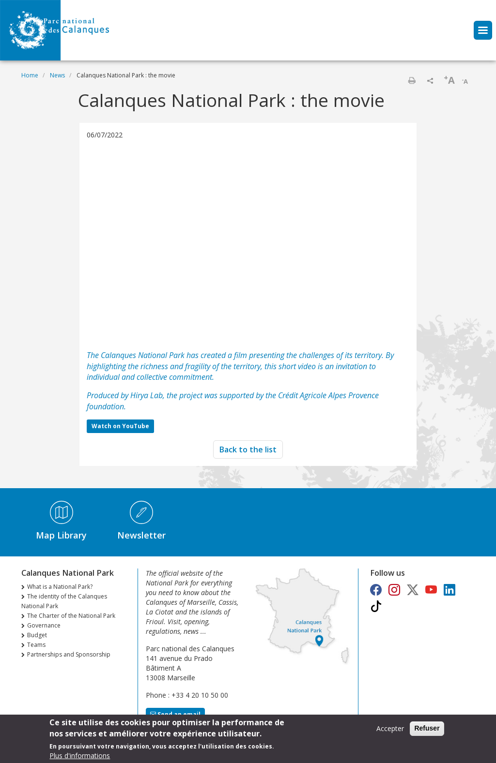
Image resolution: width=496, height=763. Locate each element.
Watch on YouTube (120, 426)
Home (29, 75)
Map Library (61, 535)
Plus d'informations (79, 755)
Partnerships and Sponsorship (68, 654)
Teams (36, 645)
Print (412, 80)
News (57, 75)
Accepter (390, 728)
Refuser (426, 728)
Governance (44, 625)
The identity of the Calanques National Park (64, 601)
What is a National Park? (60, 587)
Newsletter (141, 535)
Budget (37, 635)
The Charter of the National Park (71, 616)
